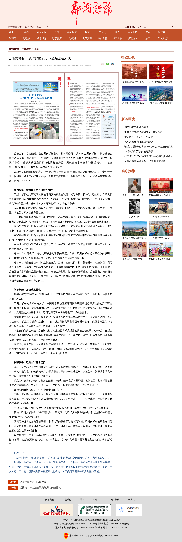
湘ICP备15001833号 (78, 535)
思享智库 (57, 38)
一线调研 (11, 38)
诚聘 (82, 499)
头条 (26, 32)
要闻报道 (72, 32)
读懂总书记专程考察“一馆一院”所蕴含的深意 (148, 146)
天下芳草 (87, 38)
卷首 (87, 32)
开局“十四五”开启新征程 (160, 82)
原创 (117, 32)
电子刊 (102, 32)
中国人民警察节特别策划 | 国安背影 (143, 132)
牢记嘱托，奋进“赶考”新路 (138, 137)
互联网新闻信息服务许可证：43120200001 (72, 523)
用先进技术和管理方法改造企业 (137, 238)
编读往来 (133, 38)
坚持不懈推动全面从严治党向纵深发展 (145, 161)
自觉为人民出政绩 (160, 217)
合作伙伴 (97, 499)
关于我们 (49, 499)
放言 (147, 38)
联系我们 (132, 499)
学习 (56, 32)
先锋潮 (72, 38)
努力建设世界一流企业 (161, 238)
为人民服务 (134, 217)
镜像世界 (42, 38)
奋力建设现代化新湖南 (161, 103)
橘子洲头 (117, 38)
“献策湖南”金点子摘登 (136, 127)
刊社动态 (163, 38)
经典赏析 (102, 38)
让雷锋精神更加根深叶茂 (33, 482)
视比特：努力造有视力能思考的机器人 (40, 487)
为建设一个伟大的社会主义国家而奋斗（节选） (144, 195)
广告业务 (67, 499)
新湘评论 (14, 49)
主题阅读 (133, 32)
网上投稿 (115, 499)
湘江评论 (163, 32)
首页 (11, 32)
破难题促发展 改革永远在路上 (136, 103)
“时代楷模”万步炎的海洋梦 (138, 151)
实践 (147, 32)
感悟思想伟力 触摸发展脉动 (139, 141)
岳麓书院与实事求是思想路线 (136, 82)
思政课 (26, 38)
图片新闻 (42, 32)
